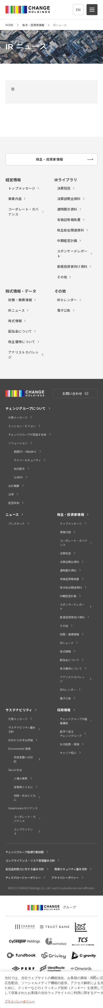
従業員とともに (26, 787)
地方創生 (22, 469)
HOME (9, 25)
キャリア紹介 (71, 753)
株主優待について (24, 341)
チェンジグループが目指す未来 (30, 434)
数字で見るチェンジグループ (73, 733)
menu (94, 7)
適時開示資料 (69, 209)
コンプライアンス (27, 831)
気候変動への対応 (27, 759)
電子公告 (66, 310)
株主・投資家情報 (33, 25)
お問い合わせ (80, 394)
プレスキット (19, 523)
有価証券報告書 (71, 219)
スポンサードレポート (75, 253)
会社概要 (16, 486)
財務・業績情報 (22, 299)
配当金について (22, 331)
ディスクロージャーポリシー (25, 877)
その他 (64, 276)
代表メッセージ (20, 417)
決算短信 (66, 188)
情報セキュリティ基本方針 (73, 869)
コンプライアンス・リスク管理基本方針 (32, 860)
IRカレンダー (69, 299)
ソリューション (20, 443)
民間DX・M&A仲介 (28, 451)
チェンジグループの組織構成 (76, 721)
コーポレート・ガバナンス (26, 211)
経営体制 (16, 503)
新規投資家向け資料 (74, 266)
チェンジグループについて (28, 408)
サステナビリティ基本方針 (24, 729)
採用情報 (66, 709)
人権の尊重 (23, 778)
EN (78, 9)
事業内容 (17, 198)
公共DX (21, 477)
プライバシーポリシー (67, 877)
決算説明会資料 (71, 198)
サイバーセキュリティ (30, 460)
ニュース (14, 514)
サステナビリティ (21, 709)
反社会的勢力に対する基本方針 (27, 869)
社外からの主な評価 (23, 740)
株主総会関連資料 (73, 230)
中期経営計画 (69, 240)
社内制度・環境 (72, 744)
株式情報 (17, 320)
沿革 (13, 494)
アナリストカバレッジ (26, 354)
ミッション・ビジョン (24, 426)
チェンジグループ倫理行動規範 (27, 852)
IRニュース (18, 310)
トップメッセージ (24, 188)
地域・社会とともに (27, 797)
